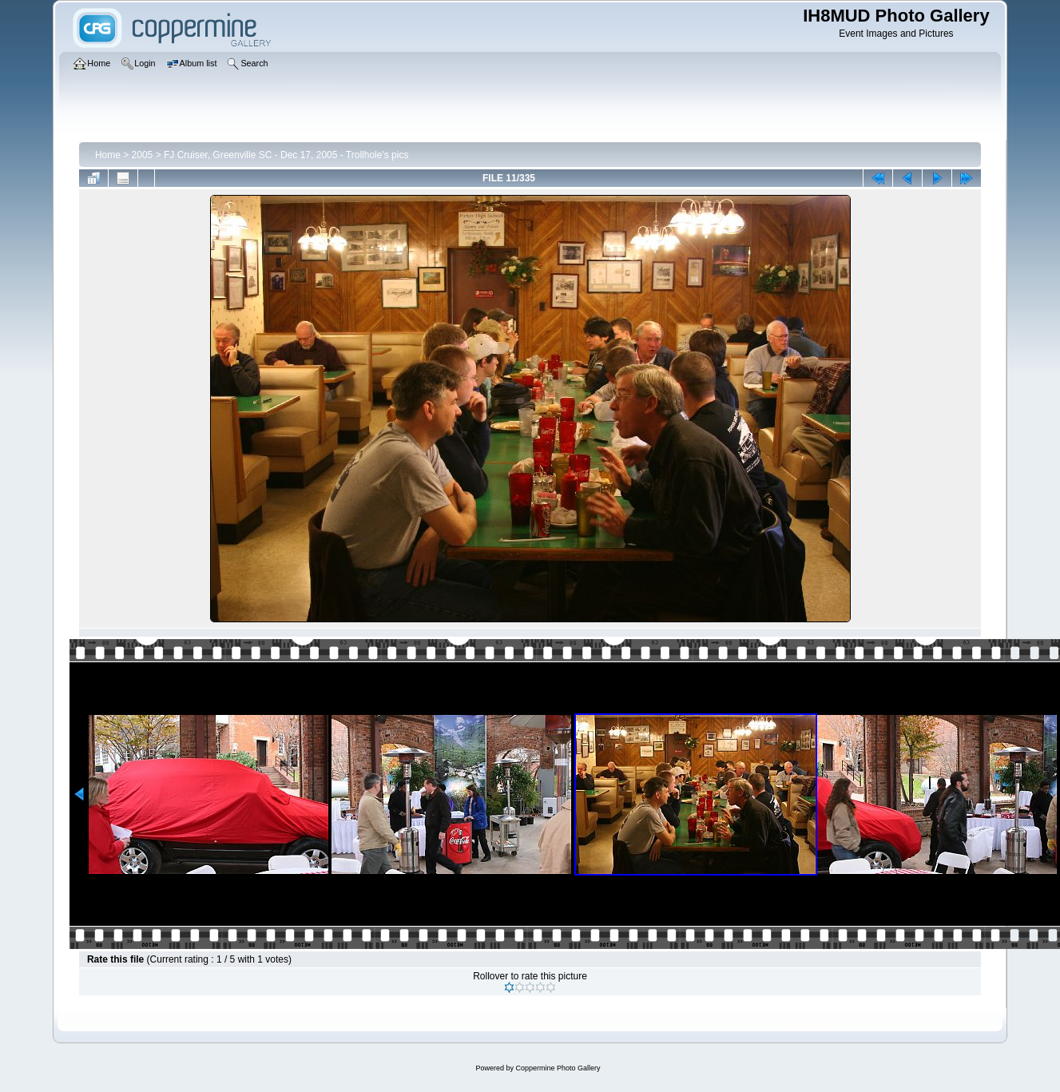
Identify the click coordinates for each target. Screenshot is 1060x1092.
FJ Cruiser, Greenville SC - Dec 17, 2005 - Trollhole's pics (286, 155)
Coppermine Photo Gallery (557, 1068)
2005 (142, 155)
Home (108, 155)
